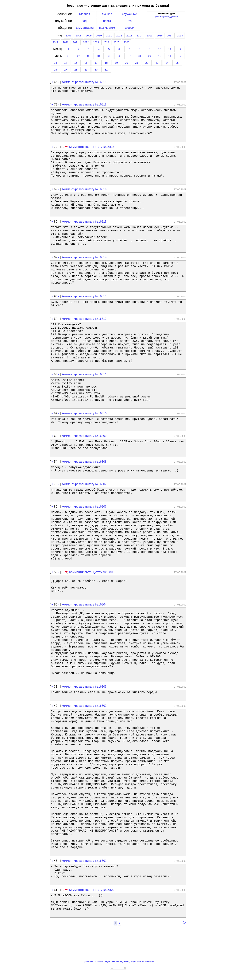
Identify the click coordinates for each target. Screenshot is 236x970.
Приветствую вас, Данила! (166, 16)
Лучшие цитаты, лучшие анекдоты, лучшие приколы (118, 961)
